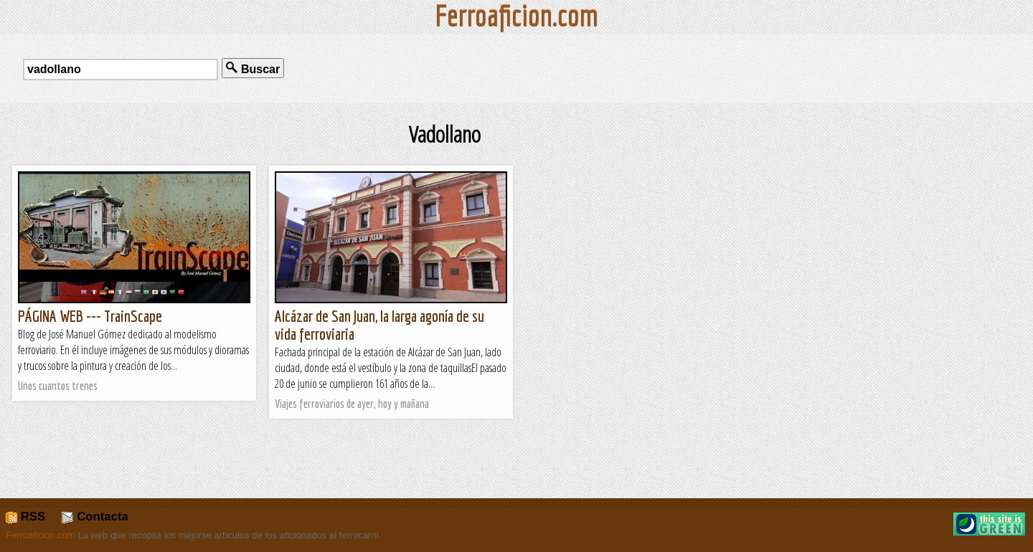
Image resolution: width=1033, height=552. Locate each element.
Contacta (95, 516)
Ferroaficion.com (40, 535)
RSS (25, 516)
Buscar (253, 68)
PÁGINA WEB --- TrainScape (90, 316)
